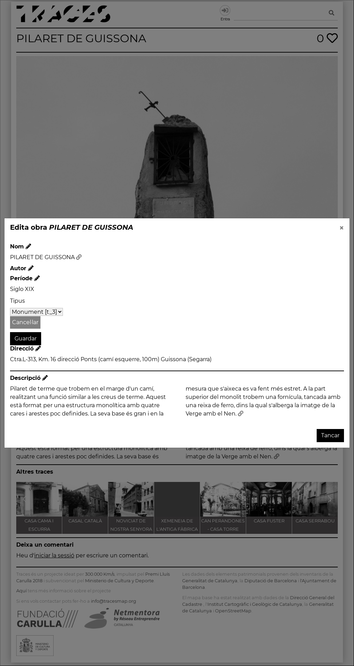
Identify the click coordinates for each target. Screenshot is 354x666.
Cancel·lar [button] (25, 322)
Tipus (17, 301)
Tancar (330, 435)
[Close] (342, 228)
